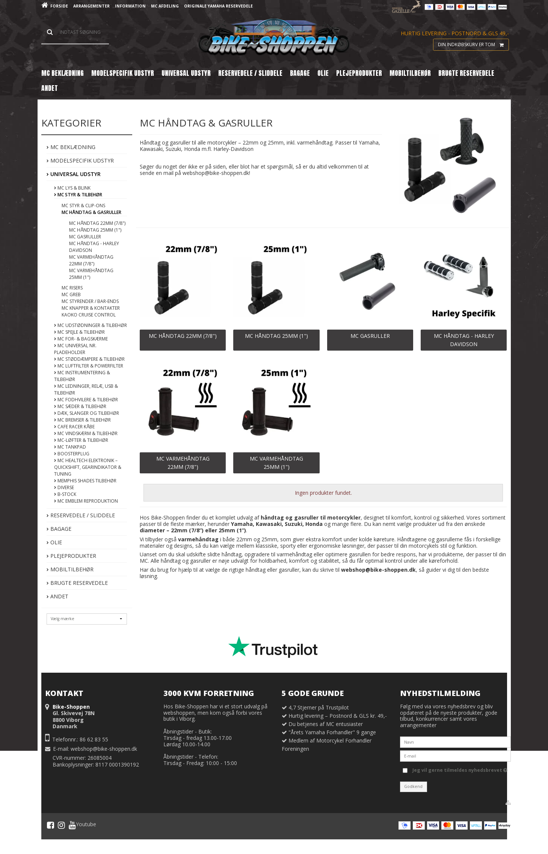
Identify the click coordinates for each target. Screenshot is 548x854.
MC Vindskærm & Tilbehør (86, 433)
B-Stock (65, 494)
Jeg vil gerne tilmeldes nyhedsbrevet (459, 768)
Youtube (82, 825)
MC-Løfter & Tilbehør (81, 440)
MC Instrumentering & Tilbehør (82, 376)
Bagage (59, 528)
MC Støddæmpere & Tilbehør (89, 359)
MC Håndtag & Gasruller (91, 212)
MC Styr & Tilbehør (78, 194)
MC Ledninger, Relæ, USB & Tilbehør (86, 389)
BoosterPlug (71, 453)
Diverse (64, 487)
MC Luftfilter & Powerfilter (88, 366)
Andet (57, 596)
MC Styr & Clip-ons (83, 205)
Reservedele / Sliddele (81, 515)
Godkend (413, 786)
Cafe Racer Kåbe (74, 426)
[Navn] (455, 741)
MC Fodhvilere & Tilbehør (86, 399)
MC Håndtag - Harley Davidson (94, 246)
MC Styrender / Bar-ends (90, 301)
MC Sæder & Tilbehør (80, 406)
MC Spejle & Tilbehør (79, 332)
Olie (54, 542)
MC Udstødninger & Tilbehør (90, 325)
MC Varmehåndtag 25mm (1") (91, 273)
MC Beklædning (71, 147)
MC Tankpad (70, 447)
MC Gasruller (85, 236)
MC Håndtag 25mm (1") (95, 230)
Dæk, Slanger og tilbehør (86, 413)
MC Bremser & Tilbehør (82, 420)
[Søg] (75, 32)
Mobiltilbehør (70, 569)
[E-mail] (455, 755)
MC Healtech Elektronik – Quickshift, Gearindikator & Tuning (87, 467)
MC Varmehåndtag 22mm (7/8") (91, 260)
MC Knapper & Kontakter (91, 308)
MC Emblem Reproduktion (86, 501)
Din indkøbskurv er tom (473, 44)
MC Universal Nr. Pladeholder (75, 348)
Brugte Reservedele (77, 582)
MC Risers (72, 288)
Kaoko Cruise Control (89, 315)
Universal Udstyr (74, 174)
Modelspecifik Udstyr (80, 160)
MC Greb (71, 294)
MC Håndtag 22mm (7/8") (97, 223)
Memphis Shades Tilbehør (85, 480)
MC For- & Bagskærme (81, 339)
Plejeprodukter (71, 555)
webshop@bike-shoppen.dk (104, 748)
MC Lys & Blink (72, 188)
